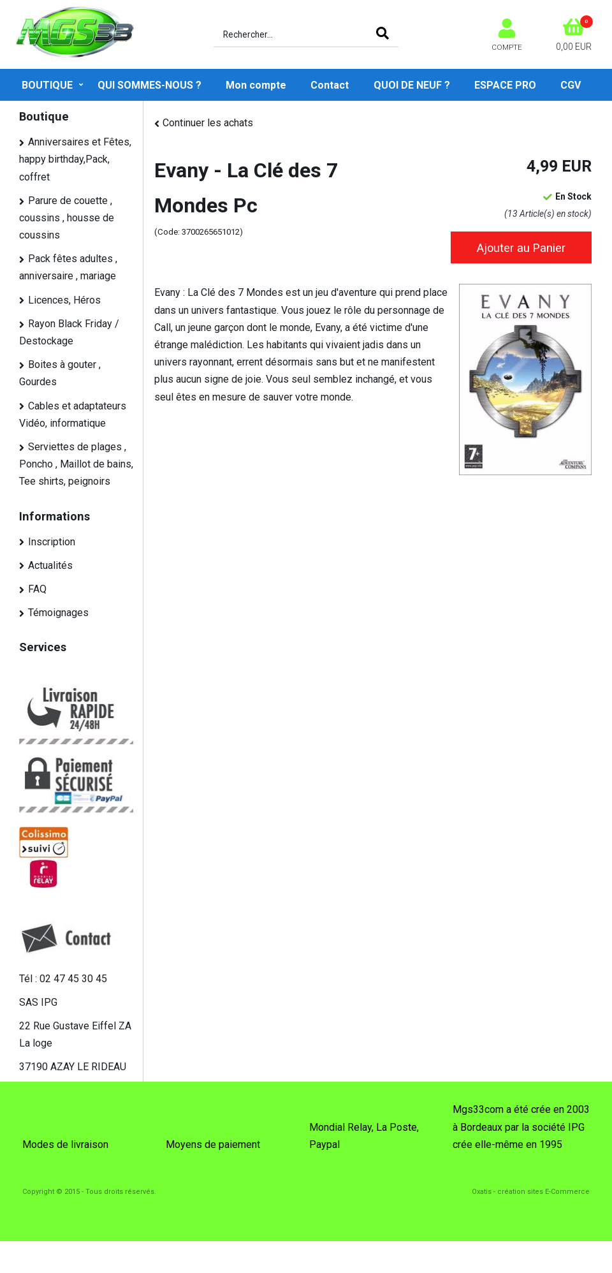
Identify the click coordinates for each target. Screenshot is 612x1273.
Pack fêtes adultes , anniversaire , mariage (68, 267)
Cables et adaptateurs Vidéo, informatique (72, 414)
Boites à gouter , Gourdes (60, 373)
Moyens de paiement (213, 1144)
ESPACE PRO (505, 85)
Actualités (50, 565)
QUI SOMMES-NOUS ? (149, 85)
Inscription (51, 542)
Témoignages (58, 613)
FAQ (37, 589)
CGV (570, 85)
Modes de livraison (65, 1144)
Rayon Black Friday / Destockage (69, 332)
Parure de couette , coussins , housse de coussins (66, 218)
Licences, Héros (64, 300)
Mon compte (256, 85)
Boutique (47, 85)
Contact (329, 85)
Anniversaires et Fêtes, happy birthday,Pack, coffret (75, 159)
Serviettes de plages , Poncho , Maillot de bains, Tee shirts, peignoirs (76, 464)
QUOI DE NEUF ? (412, 85)
